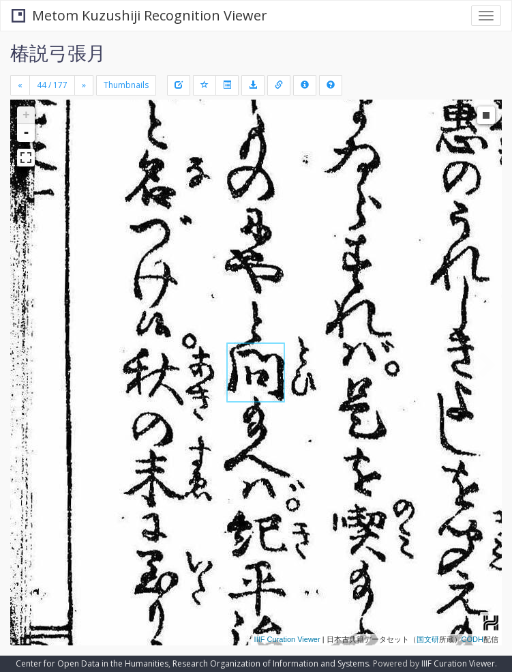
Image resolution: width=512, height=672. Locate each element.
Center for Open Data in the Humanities (92, 663)
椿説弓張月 (58, 52)
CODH (472, 639)
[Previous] (20, 85)
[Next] (83, 85)
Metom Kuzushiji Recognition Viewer (139, 15)
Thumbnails (126, 85)
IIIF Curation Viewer (287, 639)
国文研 (428, 639)
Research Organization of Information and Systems (270, 663)
